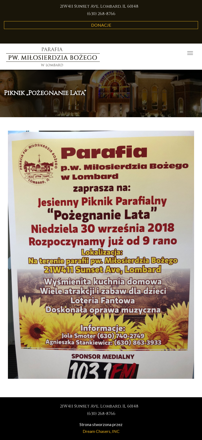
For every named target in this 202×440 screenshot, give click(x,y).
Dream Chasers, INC (101, 431)
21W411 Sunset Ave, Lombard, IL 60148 (99, 6)
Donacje (101, 24)
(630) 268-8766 (101, 14)
